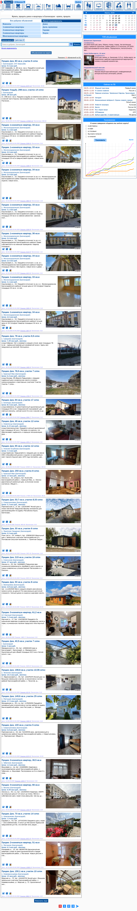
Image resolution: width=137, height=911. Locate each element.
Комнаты (7, 24)
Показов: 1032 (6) (25, 810)
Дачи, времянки (50, 27)
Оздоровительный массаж (94, 68)
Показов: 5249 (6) (25, 143)
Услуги (45, 33)
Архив (131, 140)
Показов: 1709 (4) (25, 396)
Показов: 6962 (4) (25, 896)
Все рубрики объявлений (21, 20)
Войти (78, 2)
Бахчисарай (7, 40)
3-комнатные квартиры (13, 33)
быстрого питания (94, 134)
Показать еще (41, 901)
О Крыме (20, 2)
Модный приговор (96, 88)
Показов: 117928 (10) (26, 121)
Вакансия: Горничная (92, 40)
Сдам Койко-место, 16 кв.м (94, 53)
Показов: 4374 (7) (25, 442)
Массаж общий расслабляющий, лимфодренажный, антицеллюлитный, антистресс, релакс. (110, 74)
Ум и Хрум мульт (96, 110)
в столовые (92, 131)
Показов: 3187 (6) (25, 330)
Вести (92, 107)
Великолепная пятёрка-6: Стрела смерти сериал (108, 100)
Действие (19, 40)
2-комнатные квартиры (13, 30)
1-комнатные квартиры (13, 27)
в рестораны (92, 126)
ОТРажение (94, 112)
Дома (45, 24)
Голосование (109, 120)
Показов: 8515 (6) (25, 578)
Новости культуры (96, 105)
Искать (77, 44)
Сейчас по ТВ (109, 84)
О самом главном (96, 91)
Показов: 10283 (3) (26, 867)
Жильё (9, 2)
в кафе (90, 129)
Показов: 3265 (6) (25, 308)
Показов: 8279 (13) (26, 86)
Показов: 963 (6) (20, 524)
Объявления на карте (41, 53)
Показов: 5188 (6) (25, 166)
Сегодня (92, 98)
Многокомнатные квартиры (15, 36)
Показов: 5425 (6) (25, 607)
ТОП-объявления (109, 37)
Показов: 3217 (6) (25, 273)
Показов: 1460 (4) (25, 367)
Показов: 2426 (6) (25, 666)
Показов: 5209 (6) (25, 229)
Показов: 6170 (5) (25, 756)
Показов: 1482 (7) (20, 637)
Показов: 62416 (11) (26, 467)
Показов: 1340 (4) (20, 781)
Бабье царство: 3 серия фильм (101, 115)
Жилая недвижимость (52, 21)
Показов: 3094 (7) (25, 417)
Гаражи (46, 30)
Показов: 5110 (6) (25, 252)
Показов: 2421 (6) (25, 553)
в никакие (92, 136)
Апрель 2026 (110, 13)
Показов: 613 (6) (25, 692)
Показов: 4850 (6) (25, 201)
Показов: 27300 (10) (26, 495)
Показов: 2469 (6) (25, 721)
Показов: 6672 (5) (25, 838)
